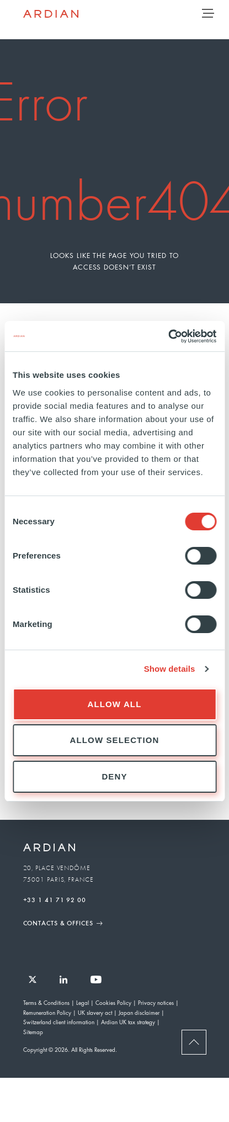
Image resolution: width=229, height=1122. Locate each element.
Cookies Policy (113, 1002)
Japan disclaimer (139, 1012)
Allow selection (114, 740)
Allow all (115, 704)
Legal (82, 1002)
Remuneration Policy (47, 1012)
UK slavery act (95, 1012)
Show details (169, 668)
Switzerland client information (58, 1022)
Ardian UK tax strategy (128, 1022)
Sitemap (33, 1032)
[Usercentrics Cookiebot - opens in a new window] (168, 336)
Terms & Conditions (46, 1002)
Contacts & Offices (58, 922)
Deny (114, 776)
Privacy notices (156, 1002)
